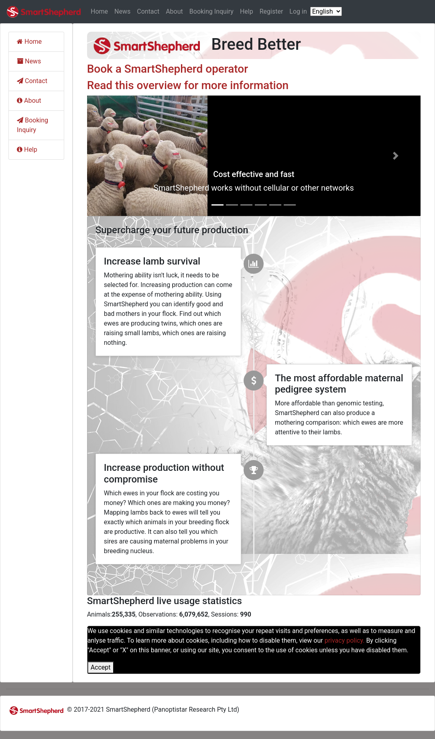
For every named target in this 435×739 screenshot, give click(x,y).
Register (271, 11)
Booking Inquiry (211, 11)
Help (246, 11)
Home (99, 11)
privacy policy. (345, 640)
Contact (148, 11)
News (122, 11)
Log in (298, 11)
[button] (112, 156)
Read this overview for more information (188, 85)
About (174, 11)
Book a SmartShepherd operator (167, 68)
